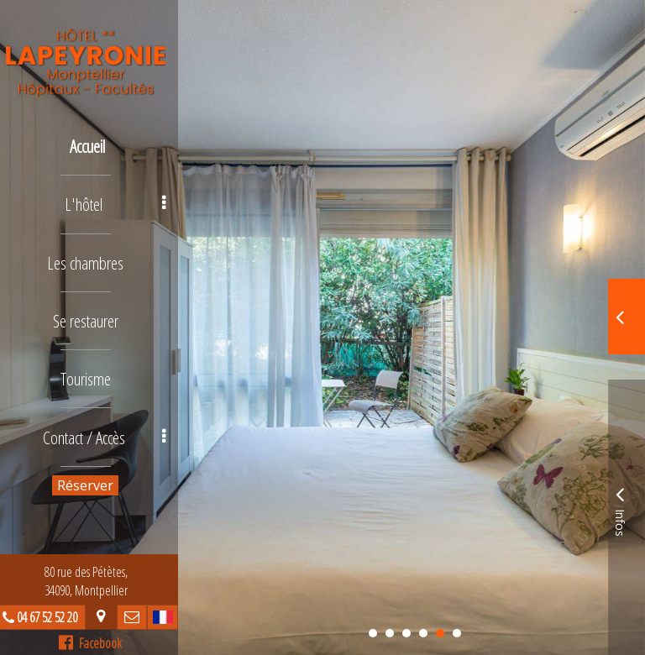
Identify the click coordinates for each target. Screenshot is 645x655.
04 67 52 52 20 (54, 617)
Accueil (95, 145)
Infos (620, 509)
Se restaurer (92, 313)
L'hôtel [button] (122, 201)
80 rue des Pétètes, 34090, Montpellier (92, 581)
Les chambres (92, 257)
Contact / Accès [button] (111, 426)
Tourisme (92, 370)
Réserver (93, 473)
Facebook (97, 643)
